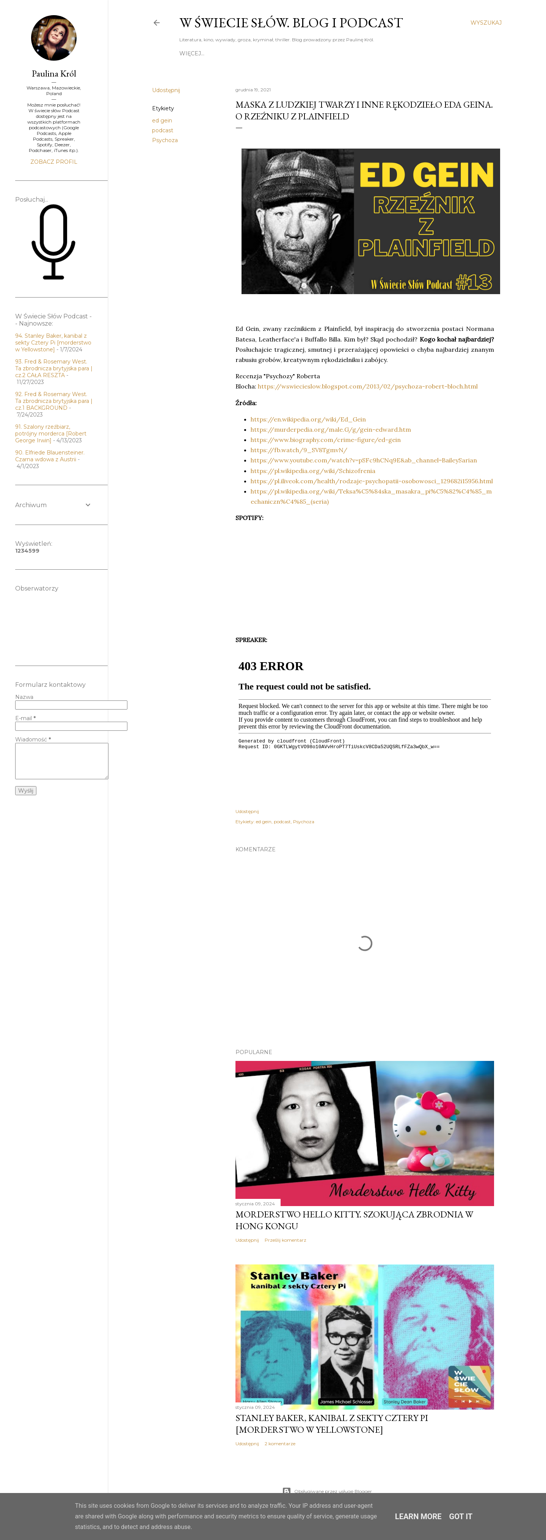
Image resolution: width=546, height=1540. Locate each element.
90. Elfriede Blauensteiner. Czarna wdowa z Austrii (50, 456)
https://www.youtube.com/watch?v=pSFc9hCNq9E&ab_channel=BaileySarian (364, 460)
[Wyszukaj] (486, 23)
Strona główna (205, 53)
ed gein (162, 120)
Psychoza (165, 140)
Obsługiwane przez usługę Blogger (327, 1491)
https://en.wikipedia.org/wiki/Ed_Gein (308, 419)
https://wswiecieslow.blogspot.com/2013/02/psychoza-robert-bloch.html (368, 386)
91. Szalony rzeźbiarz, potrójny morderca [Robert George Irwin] (50, 433)
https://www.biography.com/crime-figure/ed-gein (326, 439)
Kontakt (340, 53)
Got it (461, 1516)
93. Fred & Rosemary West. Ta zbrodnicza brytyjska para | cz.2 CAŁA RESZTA (54, 368)
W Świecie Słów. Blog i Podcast (291, 22)
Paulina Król (54, 73)
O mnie (245, 53)
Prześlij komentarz (285, 1240)
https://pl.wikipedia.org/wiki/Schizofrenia (313, 471)
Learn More (418, 1516)
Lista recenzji (380, 53)
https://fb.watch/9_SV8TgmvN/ (299, 450)
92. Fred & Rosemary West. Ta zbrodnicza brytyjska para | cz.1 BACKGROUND (54, 401)
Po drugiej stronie (291, 53)
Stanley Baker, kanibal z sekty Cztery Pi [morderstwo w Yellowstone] (331, 1423)
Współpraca (427, 53)
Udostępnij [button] (166, 90)
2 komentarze (280, 1443)
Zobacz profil (53, 161)
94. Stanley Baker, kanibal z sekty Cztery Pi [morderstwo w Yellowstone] (53, 342)
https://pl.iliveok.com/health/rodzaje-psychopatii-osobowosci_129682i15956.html (372, 481)
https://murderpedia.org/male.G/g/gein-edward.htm (331, 429)
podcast (162, 130)
